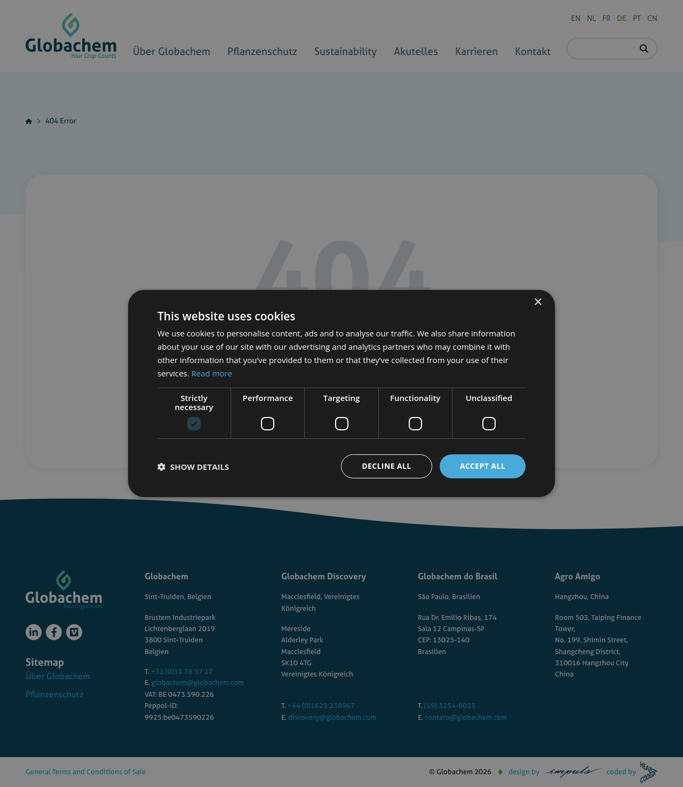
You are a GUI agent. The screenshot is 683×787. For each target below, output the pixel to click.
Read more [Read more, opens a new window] (212, 373)
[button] (193, 466)
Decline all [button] (386, 466)
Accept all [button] (482, 466)
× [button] (538, 302)
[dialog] (341, 393)
